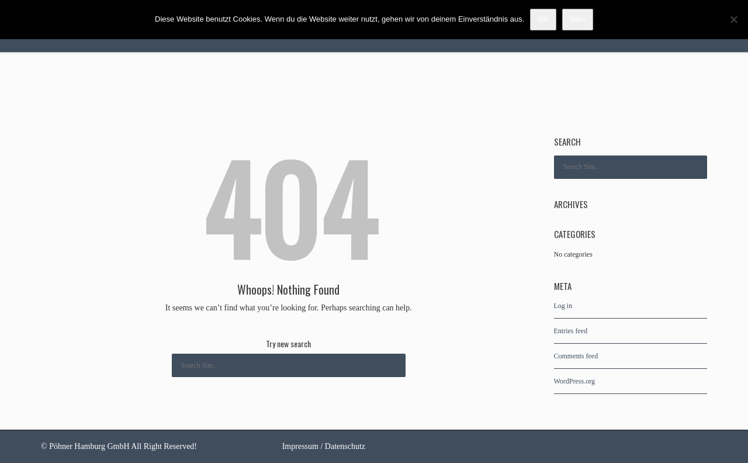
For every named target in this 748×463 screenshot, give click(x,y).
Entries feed (571, 331)
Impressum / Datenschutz (323, 446)
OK (543, 19)
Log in (563, 306)
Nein (578, 19)
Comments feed (576, 356)
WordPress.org (574, 381)
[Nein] (733, 19)
